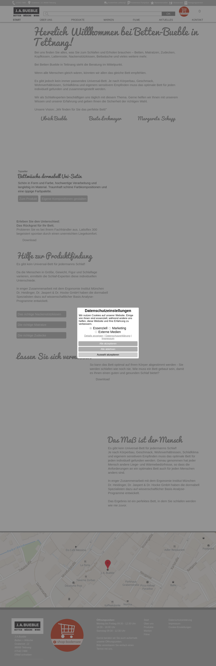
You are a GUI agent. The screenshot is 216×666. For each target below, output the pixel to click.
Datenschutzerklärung (117, 335)
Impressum (108, 338)
